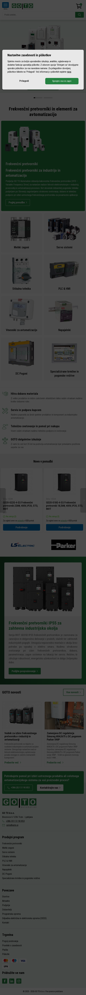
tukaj (69, 71)
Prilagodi (24, 81)
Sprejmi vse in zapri (61, 81)
